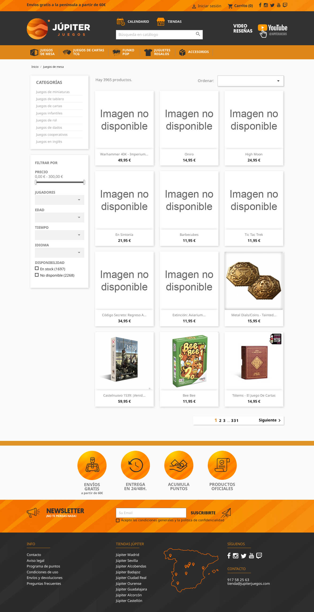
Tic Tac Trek (254, 234)
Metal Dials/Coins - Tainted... (253, 315)
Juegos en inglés (49, 141)
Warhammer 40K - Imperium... (124, 154)
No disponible (57, 275)
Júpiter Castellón (129, 600)
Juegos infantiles (49, 113)
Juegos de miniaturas (53, 92)
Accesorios (198, 51)
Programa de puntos (43, 566)
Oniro (189, 154)
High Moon (254, 154)
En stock (52, 269)
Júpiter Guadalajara (131, 589)
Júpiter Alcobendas (131, 566)
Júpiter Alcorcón (129, 595)
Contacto (34, 554)
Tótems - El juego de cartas (254, 395)
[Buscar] (159, 34)
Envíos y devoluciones (44, 577)
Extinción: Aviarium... (189, 315)
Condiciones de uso (42, 572)
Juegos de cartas (49, 106)
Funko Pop (128, 52)
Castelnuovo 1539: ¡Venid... (124, 395)
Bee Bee (189, 395)
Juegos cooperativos (52, 134)
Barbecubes (189, 234)
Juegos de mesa (47, 52)
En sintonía (124, 234)
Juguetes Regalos (162, 52)
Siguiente (270, 420)
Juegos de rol (46, 120)
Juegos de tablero (50, 99)
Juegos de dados (49, 127)
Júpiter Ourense (128, 583)
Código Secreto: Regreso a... (124, 315)
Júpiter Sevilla (127, 560)
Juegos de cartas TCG (88, 52)
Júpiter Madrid (127, 554)
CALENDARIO (132, 21)
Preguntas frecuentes (44, 583)
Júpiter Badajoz (128, 572)
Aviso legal (35, 560)
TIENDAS (169, 21)
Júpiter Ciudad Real (131, 577)
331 (235, 420)
